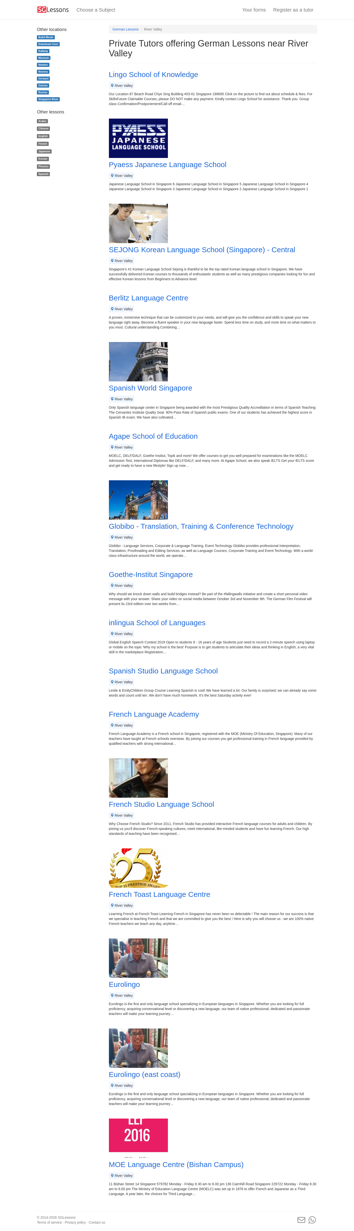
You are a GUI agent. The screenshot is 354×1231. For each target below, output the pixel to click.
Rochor (42, 92)
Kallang (43, 50)
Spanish (43, 173)
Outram (42, 85)
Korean (42, 158)
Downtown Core (48, 44)
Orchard (43, 78)
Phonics (43, 166)
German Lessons (126, 29)
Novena (43, 71)
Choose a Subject (95, 10)
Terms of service (49, 1222)
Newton (43, 64)
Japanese (44, 151)
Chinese (43, 128)
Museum (43, 57)
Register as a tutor (293, 10)
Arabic (42, 121)
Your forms (254, 10)
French (42, 143)
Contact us (97, 1222)
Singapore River (48, 99)
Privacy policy (75, 1222)
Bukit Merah (45, 37)
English (43, 136)
